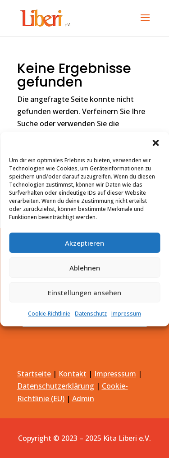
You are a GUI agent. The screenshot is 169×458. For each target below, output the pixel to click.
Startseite (34, 374)
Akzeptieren (84, 242)
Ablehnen (84, 267)
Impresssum (115, 374)
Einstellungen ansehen (84, 292)
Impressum (126, 313)
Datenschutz (91, 313)
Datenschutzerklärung (55, 386)
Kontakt (73, 374)
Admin (83, 398)
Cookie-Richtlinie (49, 313)
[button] (155, 142)
